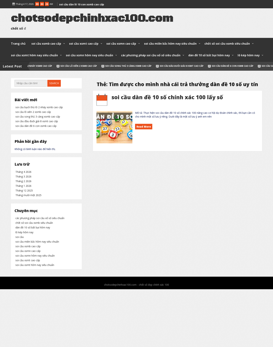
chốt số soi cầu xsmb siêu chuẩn (227, 44)
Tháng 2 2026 (23, 220)
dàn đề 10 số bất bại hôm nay (209, 55)
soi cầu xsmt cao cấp (83, 44)
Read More (143, 126)
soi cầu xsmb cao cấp (46, 44)
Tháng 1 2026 (23, 224)
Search (54, 83)
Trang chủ (18, 44)
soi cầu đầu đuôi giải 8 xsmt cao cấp (188, 65)
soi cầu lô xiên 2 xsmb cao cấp (85, 65)
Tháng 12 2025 (24, 229)
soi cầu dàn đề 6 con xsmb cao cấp (239, 65)
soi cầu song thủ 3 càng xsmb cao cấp (134, 65)
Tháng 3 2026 (23, 215)
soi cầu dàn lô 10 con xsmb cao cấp (81, 3)
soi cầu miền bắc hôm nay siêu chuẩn (170, 44)
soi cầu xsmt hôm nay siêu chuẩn (34, 55)
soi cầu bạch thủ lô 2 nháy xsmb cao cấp (34, 65)
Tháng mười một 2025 (28, 234)
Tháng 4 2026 (23, 210)
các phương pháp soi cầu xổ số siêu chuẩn (150, 55)
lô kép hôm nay (249, 55)
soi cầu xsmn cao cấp (121, 44)
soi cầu (19, 297)
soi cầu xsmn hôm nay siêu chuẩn (89, 55)
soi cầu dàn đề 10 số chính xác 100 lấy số (167, 97)
